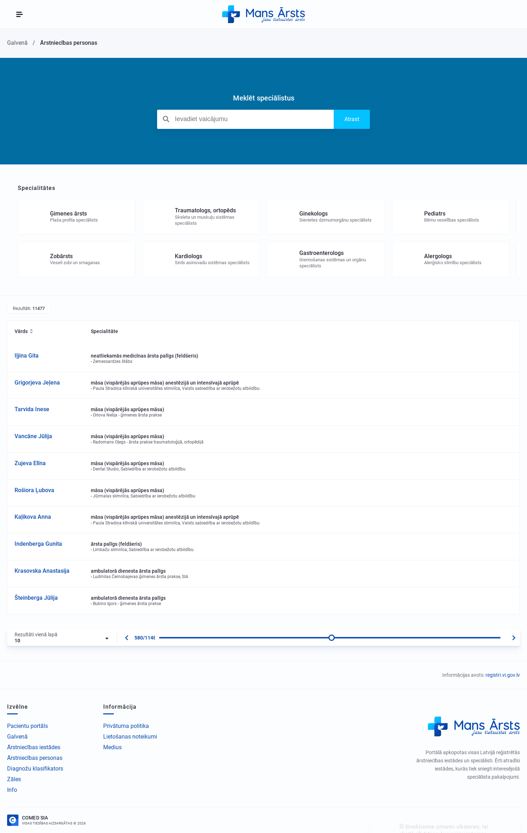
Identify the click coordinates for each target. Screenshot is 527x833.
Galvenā (17, 736)
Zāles (14, 779)
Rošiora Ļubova (34, 490)
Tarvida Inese (32, 409)
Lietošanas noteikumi (130, 736)
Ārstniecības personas (34, 758)
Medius (112, 747)
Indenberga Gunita (38, 543)
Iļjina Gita (27, 355)
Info (12, 789)
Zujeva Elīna (30, 463)
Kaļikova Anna (33, 516)
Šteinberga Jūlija (36, 597)
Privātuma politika (126, 726)
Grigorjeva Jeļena (37, 382)
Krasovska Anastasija (42, 570)
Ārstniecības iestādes (33, 747)
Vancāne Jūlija (33, 436)
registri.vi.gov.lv (503, 675)
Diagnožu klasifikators (35, 768)
